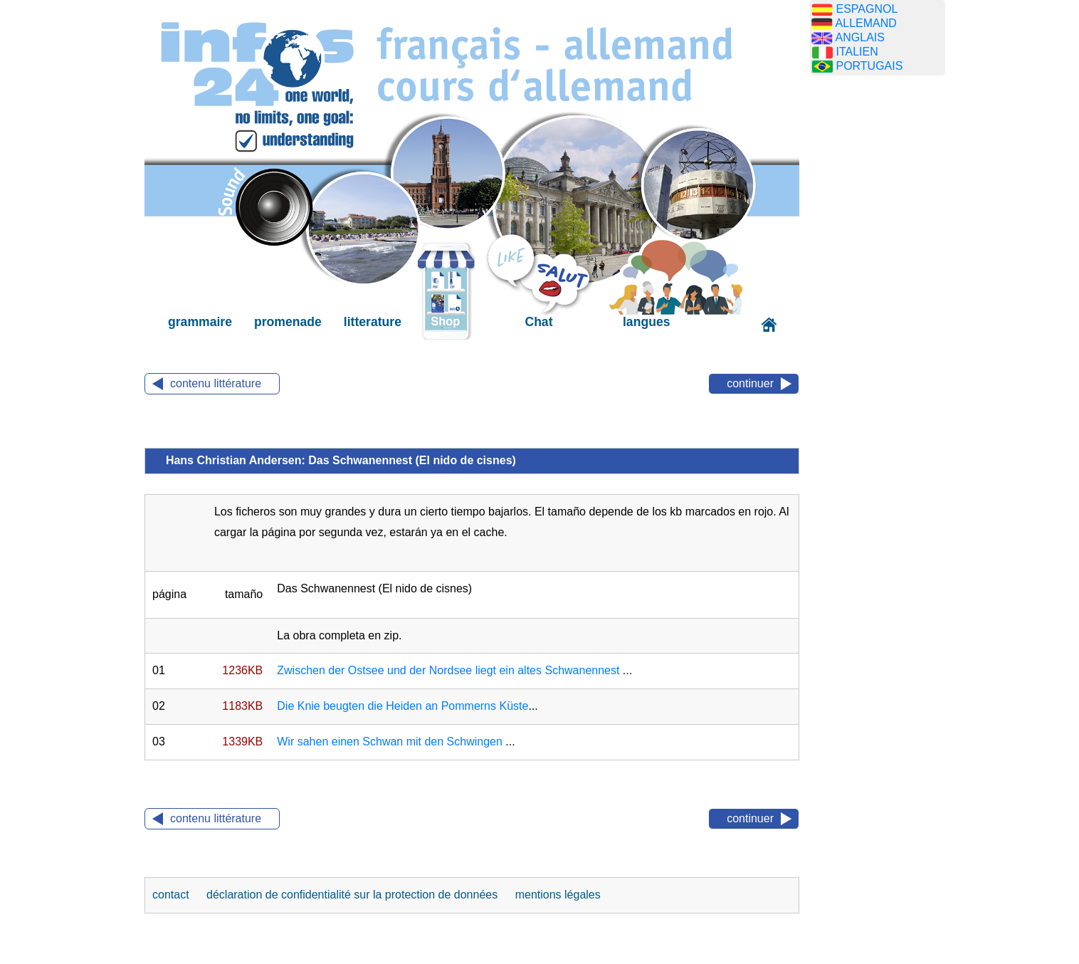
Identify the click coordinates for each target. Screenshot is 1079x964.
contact (172, 895)
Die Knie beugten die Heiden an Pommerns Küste (402, 706)
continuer (750, 383)
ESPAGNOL (867, 9)
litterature (372, 322)
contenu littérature (215, 383)
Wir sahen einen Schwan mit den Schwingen (391, 741)
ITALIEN (857, 52)
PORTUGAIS (869, 66)
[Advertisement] (877, 309)
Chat (538, 322)
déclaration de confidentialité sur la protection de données (352, 895)
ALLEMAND (866, 23)
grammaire (200, 322)
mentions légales (558, 895)
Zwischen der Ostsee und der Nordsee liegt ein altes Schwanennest (448, 670)
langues (646, 322)
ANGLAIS (860, 37)
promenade (288, 322)
